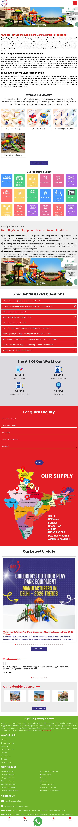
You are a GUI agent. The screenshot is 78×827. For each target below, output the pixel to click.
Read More (46, 731)
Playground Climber (8, 784)
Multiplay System (7, 771)
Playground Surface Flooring (50, 790)
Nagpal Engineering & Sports (39, 718)
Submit (39, 462)
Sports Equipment (47, 784)
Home (3, 740)
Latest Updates (7, 749)
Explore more (39, 163)
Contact (4, 759)
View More (39, 649)
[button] (15, 644)
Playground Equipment (13, 155)
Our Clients (5, 756)
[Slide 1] (33, 24)
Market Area (6, 762)
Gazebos (43, 778)
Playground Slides (8, 778)
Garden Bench (45, 774)
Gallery (4, 752)
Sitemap (4, 746)
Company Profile (7, 743)
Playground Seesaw (8, 787)
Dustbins (43, 781)
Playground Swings (13, 129)
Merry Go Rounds (39, 129)
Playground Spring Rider (9, 790)
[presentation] (13, 454)
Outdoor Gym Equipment (64, 129)
